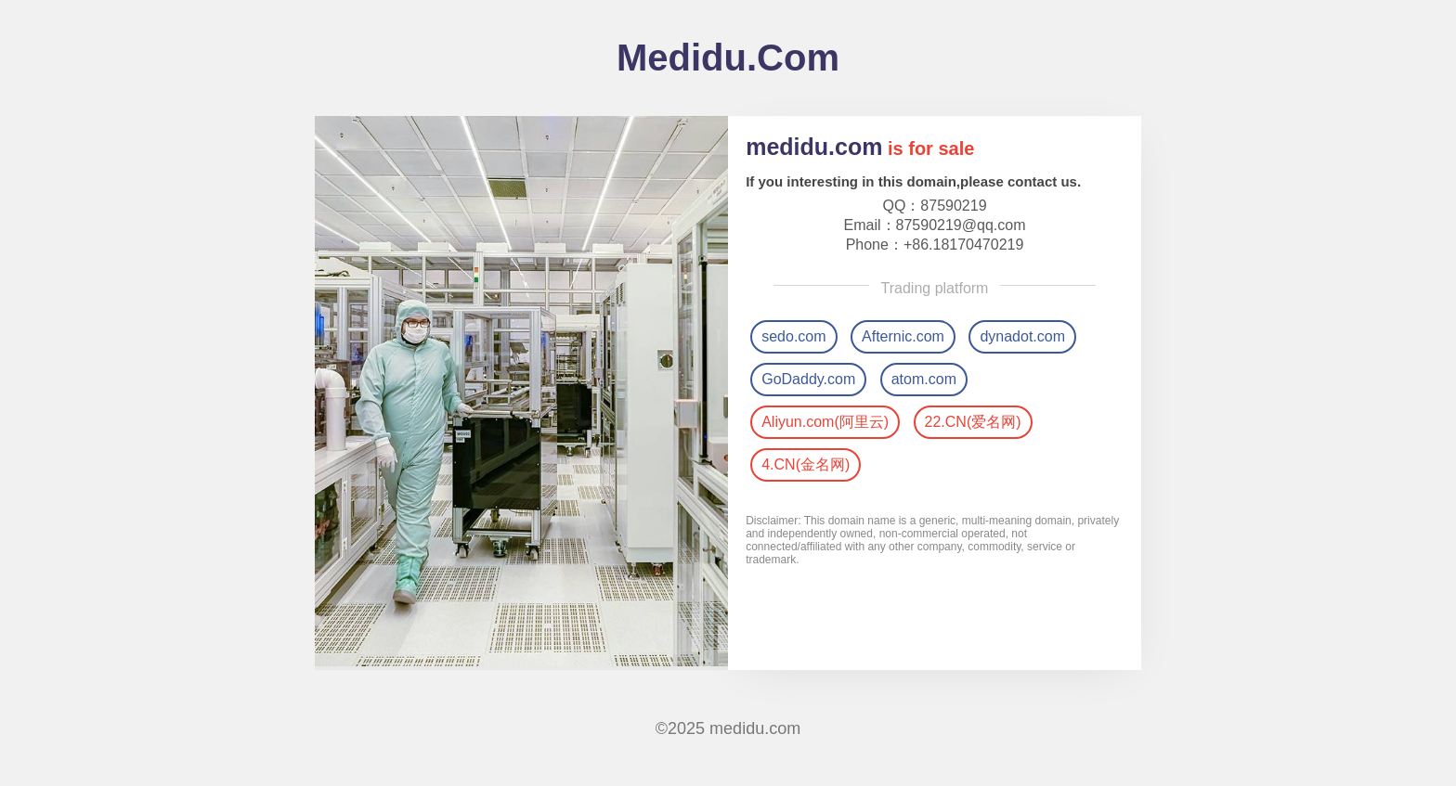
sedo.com (793, 336)
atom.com (923, 379)
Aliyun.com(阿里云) (825, 422)
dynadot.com (1022, 336)
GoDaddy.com (808, 379)
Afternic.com (903, 336)
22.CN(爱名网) (973, 422)
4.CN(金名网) (805, 464)
